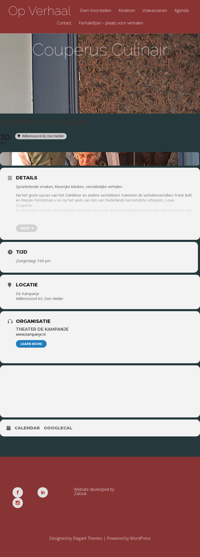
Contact (64, 23)
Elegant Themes (87, 530)
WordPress (140, 530)
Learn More (31, 345)
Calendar (27, 430)
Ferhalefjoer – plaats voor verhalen (111, 23)
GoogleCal (58, 430)
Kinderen (126, 10)
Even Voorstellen (95, 10)
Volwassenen (154, 10)
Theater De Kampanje (42, 331)
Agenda (181, 10)
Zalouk (80, 495)
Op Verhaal (39, 10)
